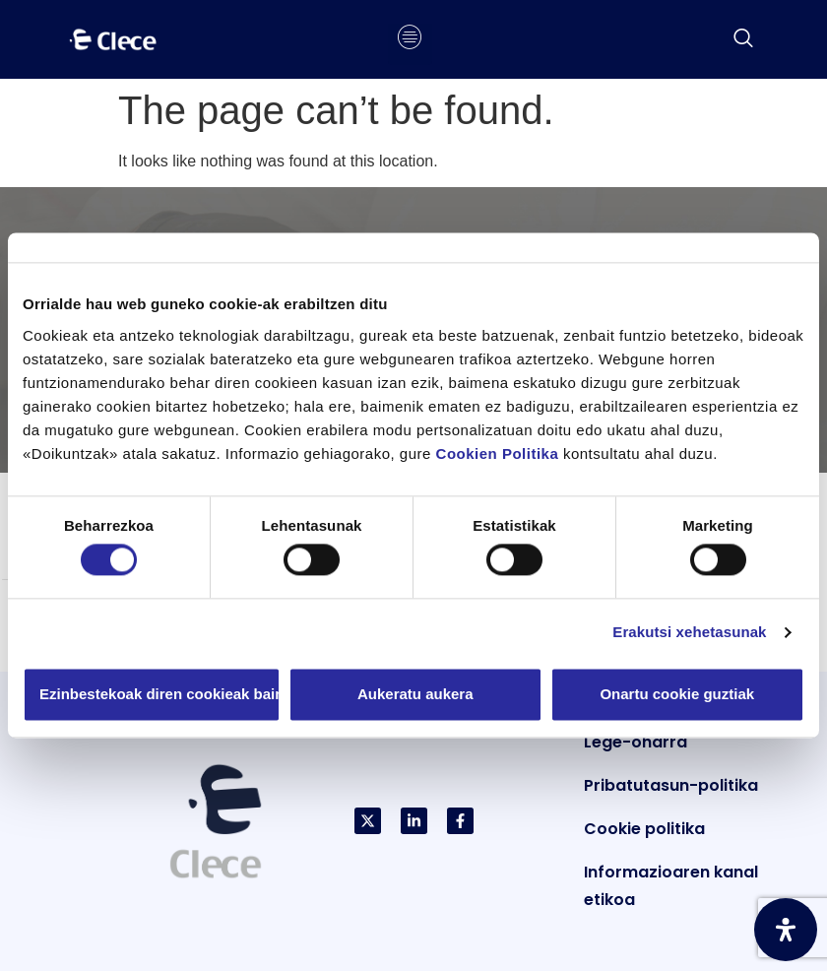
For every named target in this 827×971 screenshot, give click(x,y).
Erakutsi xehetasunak (689, 632)
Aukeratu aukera (415, 693)
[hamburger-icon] (410, 39)
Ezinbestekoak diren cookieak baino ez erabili (160, 693)
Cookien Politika (497, 453)
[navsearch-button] (743, 39)
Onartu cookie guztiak (677, 693)
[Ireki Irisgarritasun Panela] (785, 929)
